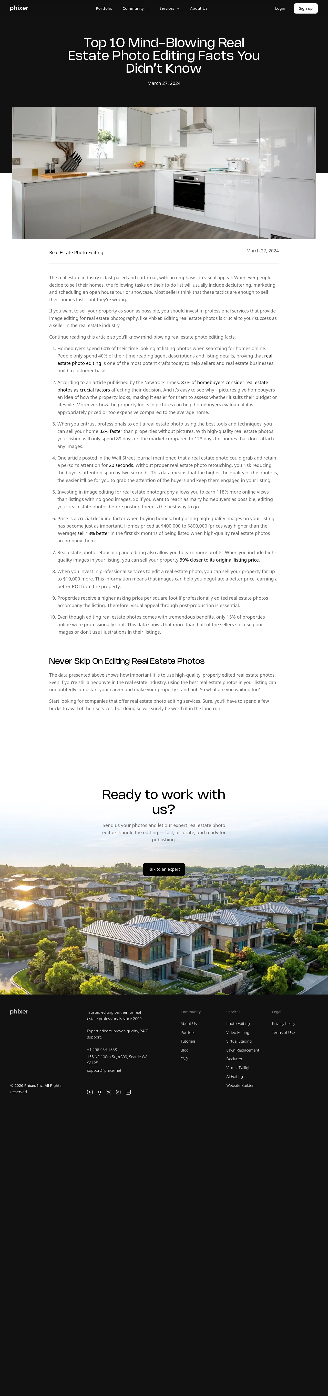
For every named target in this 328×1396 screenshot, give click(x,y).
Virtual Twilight (239, 1067)
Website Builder (240, 1085)
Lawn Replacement (242, 1050)
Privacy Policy (283, 1023)
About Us (199, 8)
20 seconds (121, 465)
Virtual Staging (239, 1041)
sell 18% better (93, 533)
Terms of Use (283, 1032)
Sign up (306, 8)
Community (135, 8)
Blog (185, 1050)
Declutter (234, 1058)
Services (170, 8)
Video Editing (237, 1032)
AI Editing (234, 1076)
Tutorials (188, 1041)
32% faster (110, 431)
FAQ (184, 1058)
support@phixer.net (104, 1070)
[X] (108, 1092)
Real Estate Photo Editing (76, 252)
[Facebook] (99, 1092)
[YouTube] (90, 1092)
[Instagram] (118, 1092)
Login (280, 8)
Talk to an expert (164, 869)
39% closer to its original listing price (219, 560)
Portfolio (104, 8)
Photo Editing (238, 1023)
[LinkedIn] (128, 1092)
